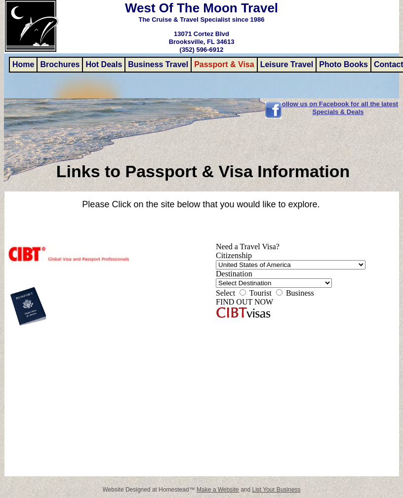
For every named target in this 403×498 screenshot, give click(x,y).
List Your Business (276, 489)
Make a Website (218, 489)
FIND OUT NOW (244, 302)
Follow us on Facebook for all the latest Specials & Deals (338, 107)
